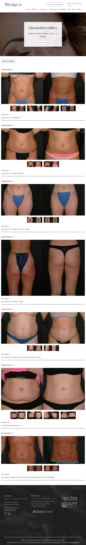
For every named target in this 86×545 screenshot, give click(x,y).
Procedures (43, 9)
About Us (33, 9)
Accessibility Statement (54, 542)
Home (28, 9)
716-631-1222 (76, 6)
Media (73, 9)
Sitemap (45, 542)
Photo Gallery (54, 9)
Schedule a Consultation (55, 5)
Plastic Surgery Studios (35, 542)
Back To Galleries (8, 61)
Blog (68, 9)
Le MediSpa (62, 9)
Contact (79, 9)
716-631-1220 (76, 3)
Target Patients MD (73, 542)
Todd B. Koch (13, 6)
